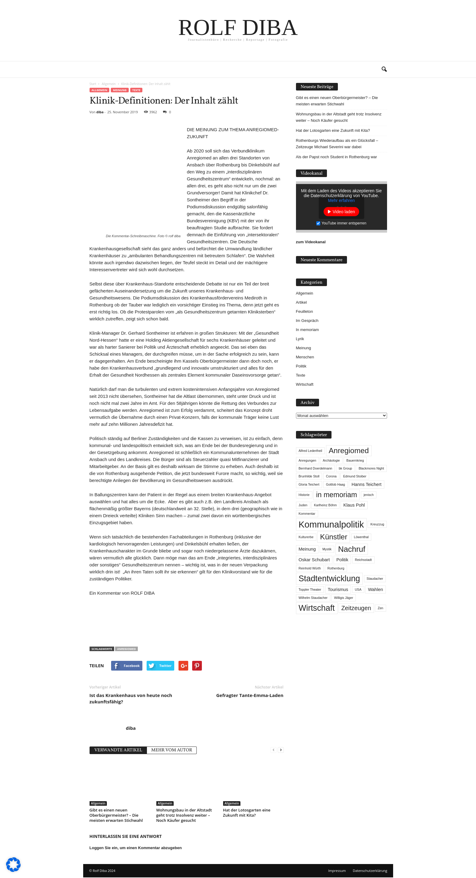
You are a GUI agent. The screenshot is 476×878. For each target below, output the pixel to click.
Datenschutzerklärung (370, 870)
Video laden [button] (344, 211)
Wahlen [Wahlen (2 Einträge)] (375, 589)
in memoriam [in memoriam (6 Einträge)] (336, 495)
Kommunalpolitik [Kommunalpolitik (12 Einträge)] (331, 524)
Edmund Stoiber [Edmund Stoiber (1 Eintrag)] (354, 476)
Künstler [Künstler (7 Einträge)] (333, 537)
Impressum (337, 870)
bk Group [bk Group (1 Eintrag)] (345, 468)
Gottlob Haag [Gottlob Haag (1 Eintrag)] (335, 484)
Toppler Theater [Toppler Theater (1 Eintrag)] (310, 589)
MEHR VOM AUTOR (171, 750)
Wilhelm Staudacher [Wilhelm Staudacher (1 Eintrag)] (313, 598)
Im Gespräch (307, 320)
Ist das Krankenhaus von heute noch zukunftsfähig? (131, 698)
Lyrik (300, 339)
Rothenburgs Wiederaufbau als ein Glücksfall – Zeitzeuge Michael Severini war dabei (337, 143)
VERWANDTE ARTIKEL (118, 750)
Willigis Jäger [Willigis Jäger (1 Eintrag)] (343, 598)
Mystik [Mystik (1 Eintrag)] (327, 549)
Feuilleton (304, 311)
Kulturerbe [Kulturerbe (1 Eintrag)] (306, 537)
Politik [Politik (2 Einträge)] (342, 559)
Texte (136, 90)
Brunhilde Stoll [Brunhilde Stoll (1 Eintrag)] (309, 476)
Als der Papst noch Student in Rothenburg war (336, 157)
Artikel (301, 302)
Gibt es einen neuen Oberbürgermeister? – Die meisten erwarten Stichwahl (116, 815)
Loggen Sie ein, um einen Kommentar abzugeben (136, 848)
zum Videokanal (311, 242)
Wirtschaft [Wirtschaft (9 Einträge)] (317, 608)
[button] (384, 69)
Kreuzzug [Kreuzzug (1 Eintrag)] (377, 524)
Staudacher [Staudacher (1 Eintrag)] (375, 578)
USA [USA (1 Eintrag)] (358, 589)
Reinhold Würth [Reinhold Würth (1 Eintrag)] (310, 568)
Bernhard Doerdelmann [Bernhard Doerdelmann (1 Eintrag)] (315, 468)
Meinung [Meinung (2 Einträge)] (307, 549)
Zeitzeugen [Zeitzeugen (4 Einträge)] (356, 608)
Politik (301, 366)
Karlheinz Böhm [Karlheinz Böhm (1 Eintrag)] (325, 505)
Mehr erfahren (341, 200)
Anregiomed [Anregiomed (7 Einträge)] (349, 450)
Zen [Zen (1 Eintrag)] (380, 608)
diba (100, 112)
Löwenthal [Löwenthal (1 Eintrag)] (361, 537)
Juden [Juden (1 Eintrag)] (303, 505)
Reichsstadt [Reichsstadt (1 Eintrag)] (363, 560)
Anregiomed (126, 649)
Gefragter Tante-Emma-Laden (249, 695)
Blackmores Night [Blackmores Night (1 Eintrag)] (371, 468)
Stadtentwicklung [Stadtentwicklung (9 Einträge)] (329, 578)
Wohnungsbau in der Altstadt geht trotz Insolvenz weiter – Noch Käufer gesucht (184, 815)
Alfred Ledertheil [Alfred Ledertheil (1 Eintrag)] (310, 451)
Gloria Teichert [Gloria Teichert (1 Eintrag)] (309, 484)
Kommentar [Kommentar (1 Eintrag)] (307, 513)
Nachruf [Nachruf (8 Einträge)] (351, 549)
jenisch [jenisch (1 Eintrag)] (369, 495)
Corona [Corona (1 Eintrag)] (331, 476)
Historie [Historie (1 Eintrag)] (304, 495)
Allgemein (99, 90)
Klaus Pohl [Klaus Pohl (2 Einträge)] (354, 505)
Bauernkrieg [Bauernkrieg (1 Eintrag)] (355, 460)
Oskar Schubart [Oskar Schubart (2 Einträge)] (314, 559)
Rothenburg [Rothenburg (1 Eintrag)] (336, 568)
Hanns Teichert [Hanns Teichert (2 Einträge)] (366, 484)
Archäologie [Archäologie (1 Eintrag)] (331, 460)
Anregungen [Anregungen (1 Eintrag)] (307, 460)
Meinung (119, 90)
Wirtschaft (305, 384)
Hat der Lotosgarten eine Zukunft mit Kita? (246, 812)
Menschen (305, 357)
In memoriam (307, 329)
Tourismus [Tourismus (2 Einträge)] (338, 589)
